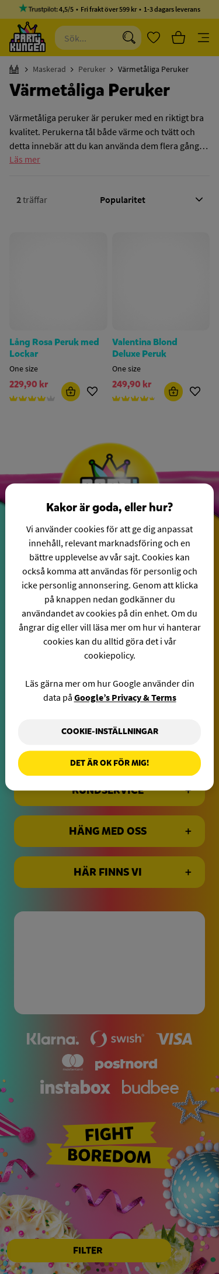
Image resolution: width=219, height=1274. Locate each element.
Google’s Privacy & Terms (125, 697)
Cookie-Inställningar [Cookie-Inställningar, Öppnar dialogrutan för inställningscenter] (109, 731)
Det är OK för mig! (109, 763)
